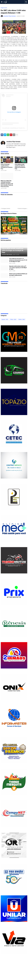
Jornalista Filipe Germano (13, 141)
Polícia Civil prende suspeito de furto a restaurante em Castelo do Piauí (6, 166)
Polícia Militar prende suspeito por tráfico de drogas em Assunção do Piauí (20, 166)
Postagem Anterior (5, 208)
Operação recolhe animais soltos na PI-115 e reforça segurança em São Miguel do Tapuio (18, 267)
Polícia (13, 319)
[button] (1, 2)
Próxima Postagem (22, 208)
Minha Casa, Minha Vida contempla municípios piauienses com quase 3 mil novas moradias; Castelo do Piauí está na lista (7, 183)
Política (22, 319)
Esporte (5, 319)
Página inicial (4, 7)
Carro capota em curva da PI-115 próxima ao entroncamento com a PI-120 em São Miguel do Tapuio (18, 260)
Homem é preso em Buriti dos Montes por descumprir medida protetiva (18, 274)
